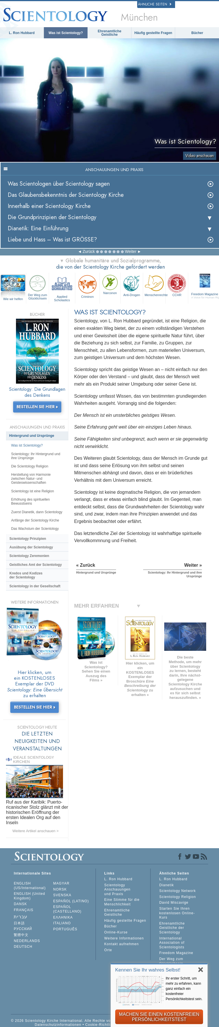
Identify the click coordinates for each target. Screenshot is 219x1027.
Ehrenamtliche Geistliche (109, 33)
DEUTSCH (23, 947)
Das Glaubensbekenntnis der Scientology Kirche (66, 195)
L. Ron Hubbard (22, 33)
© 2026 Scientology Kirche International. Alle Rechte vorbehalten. (70, 1021)
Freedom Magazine (176, 953)
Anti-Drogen (131, 284)
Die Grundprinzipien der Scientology (52, 217)
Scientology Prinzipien (27, 539)
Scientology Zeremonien (29, 556)
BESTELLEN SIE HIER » (37, 407)
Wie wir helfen (13, 299)
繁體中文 (21, 935)
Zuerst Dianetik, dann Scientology (36, 512)
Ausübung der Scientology (31, 547)
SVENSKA (62, 895)
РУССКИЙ (23, 929)
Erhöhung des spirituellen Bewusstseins (30, 501)
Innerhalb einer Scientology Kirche (49, 206)
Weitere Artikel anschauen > (36, 831)
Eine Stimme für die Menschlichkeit (122, 902)
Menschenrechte (155, 284)
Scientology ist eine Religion (32, 491)
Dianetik (166, 885)
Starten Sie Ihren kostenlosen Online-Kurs (177, 913)
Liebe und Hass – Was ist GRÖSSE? (52, 239)
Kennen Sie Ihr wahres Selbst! (148, 970)
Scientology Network (177, 891)
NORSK (60, 889)
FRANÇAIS (23, 910)
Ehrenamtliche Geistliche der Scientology (172, 927)
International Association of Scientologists (171, 942)
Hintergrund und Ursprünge (31, 436)
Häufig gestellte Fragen (153, 33)
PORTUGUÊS (65, 929)
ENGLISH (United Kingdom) (29, 896)
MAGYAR (61, 883)
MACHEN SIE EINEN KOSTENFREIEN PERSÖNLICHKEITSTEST (159, 1017)
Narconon (110, 284)
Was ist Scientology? (65, 33)
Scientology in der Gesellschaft (34, 586)
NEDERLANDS (27, 941)
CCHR (176, 284)
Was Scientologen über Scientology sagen (59, 184)
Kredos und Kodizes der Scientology (25, 575)
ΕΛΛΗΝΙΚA (63, 917)
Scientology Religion (177, 897)
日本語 (19, 923)
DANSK (20, 904)
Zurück (89, 251)
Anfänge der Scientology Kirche (35, 520)
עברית (20, 916)
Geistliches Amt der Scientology (35, 565)
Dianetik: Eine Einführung (38, 228)
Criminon (87, 285)
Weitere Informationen (124, 938)
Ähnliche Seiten (154, 4)
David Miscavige (173, 903)
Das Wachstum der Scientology (35, 529)
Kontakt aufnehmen (121, 944)
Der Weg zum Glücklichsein (37, 286)
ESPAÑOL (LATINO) (71, 901)
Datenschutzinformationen (58, 1025)
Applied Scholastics (62, 287)
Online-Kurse (116, 932)
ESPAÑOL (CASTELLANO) (67, 909)
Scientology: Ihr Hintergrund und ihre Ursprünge (35, 456)
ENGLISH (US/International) (30, 885)
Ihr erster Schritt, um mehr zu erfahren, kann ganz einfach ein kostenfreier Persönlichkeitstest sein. (184, 988)
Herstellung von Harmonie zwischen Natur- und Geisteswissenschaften (31, 479)
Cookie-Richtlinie (100, 1025)
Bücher (197, 33)
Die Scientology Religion (29, 466)
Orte (108, 950)
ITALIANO (62, 923)
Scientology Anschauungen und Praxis (117, 889)
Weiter (130, 251)
